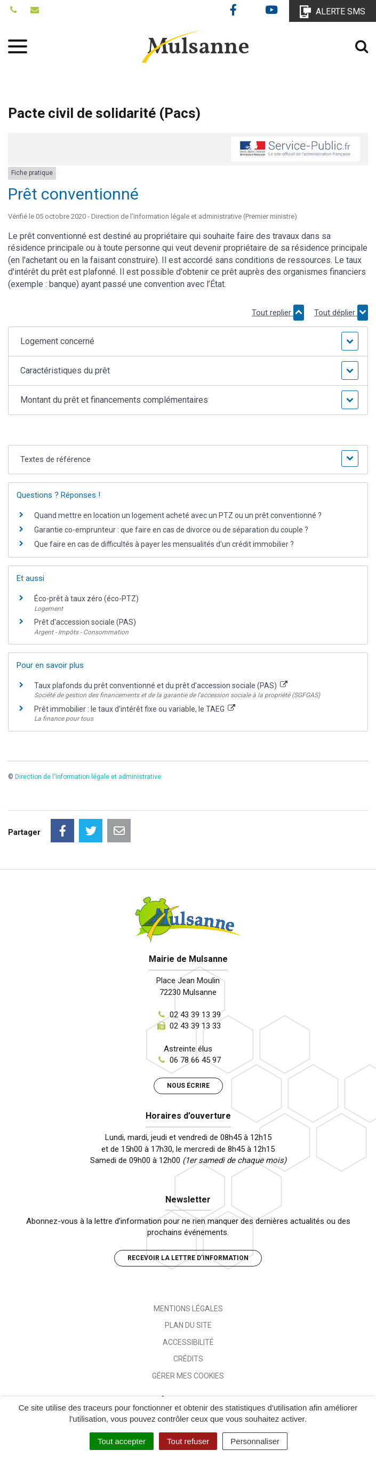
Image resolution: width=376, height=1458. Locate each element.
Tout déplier (341, 313)
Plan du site (188, 1325)
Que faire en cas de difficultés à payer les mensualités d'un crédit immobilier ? (164, 544)
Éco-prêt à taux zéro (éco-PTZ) (86, 598)
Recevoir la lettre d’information (188, 1258)
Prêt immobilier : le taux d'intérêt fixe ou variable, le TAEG (134, 709)
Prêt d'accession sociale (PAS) (85, 622)
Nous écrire (188, 1085)
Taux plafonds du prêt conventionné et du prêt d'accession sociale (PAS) (160, 685)
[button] (188, 341)
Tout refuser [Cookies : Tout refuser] (188, 1441)
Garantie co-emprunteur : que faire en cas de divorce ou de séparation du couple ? (171, 529)
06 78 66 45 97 (195, 1060)
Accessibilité (188, 1342)
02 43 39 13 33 (195, 1026)
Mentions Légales (188, 1308)
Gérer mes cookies (188, 1376)
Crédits (188, 1359)
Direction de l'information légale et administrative (88, 776)
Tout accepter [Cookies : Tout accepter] (122, 1441)
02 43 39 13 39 (195, 1014)
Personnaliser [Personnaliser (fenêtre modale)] (254, 1441)
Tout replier (278, 313)
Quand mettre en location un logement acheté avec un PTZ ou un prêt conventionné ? (178, 515)
